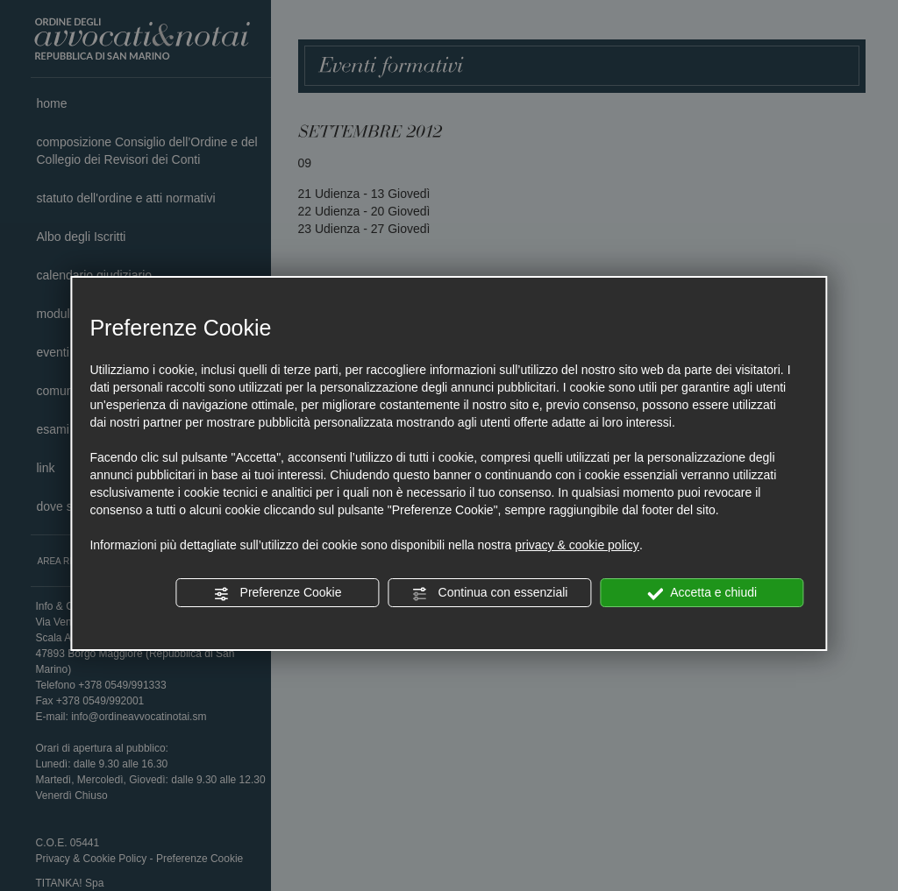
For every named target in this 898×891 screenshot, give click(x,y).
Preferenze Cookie (278, 593)
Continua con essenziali (490, 593)
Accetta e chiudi (702, 593)
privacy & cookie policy (577, 545)
